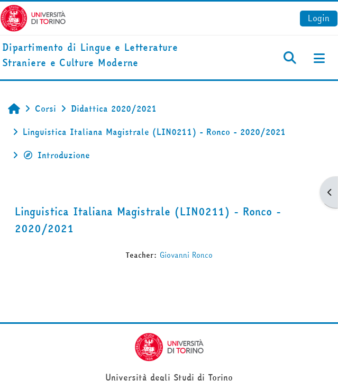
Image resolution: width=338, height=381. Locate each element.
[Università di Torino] (33, 17)
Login (319, 18)
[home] (112, 55)
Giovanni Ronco (186, 255)
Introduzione (56, 155)
